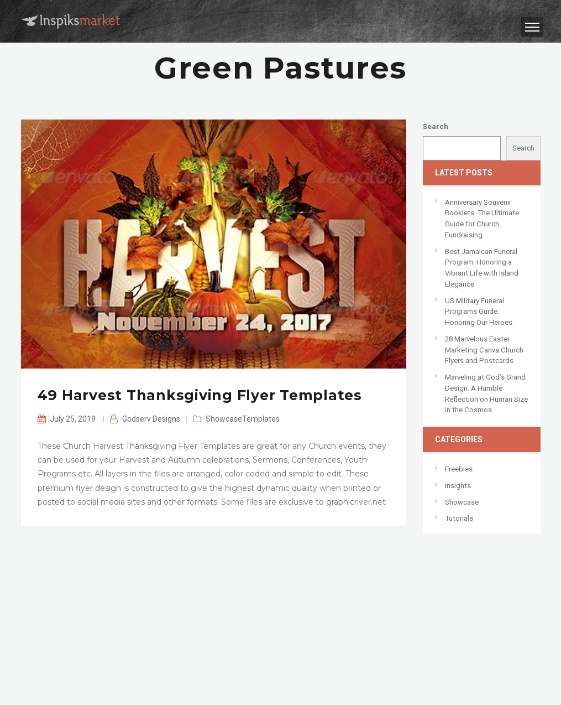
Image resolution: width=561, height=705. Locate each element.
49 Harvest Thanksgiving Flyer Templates (200, 395)
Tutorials (459, 518)
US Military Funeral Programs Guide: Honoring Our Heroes (478, 311)
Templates (261, 418)
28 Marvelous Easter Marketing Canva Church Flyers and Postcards (484, 350)
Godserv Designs (151, 418)
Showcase (224, 418)
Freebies (459, 469)
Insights (458, 485)
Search (435, 126)
